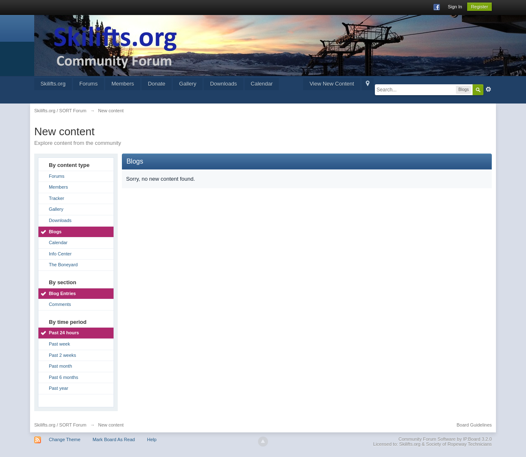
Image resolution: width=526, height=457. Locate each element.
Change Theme (65, 439)
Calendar (262, 84)
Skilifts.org (53, 84)
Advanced (488, 89)
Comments (60, 304)
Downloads (223, 84)
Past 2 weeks (62, 355)
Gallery (187, 84)
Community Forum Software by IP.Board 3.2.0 (445, 439)
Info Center (60, 253)
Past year (58, 388)
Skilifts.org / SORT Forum (60, 424)
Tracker (56, 198)
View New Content (331, 84)
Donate (156, 84)
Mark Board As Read (114, 439)
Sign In (455, 6)
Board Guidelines (474, 424)
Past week (59, 343)
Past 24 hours (64, 332)
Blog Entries (62, 293)
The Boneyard (63, 264)
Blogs (55, 231)
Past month (60, 366)
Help (152, 439)
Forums (88, 84)
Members (122, 84)
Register (479, 6)
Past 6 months (63, 377)
